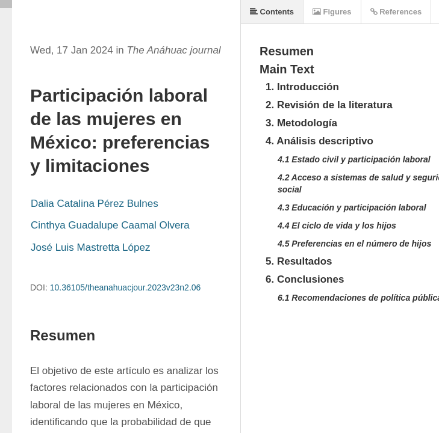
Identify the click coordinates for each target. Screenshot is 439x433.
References (396, 11)
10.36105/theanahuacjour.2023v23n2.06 (125, 287)
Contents (272, 11)
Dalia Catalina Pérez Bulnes (94, 203)
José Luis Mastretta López (90, 247)
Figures (332, 11)
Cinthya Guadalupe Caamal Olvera (110, 225)
